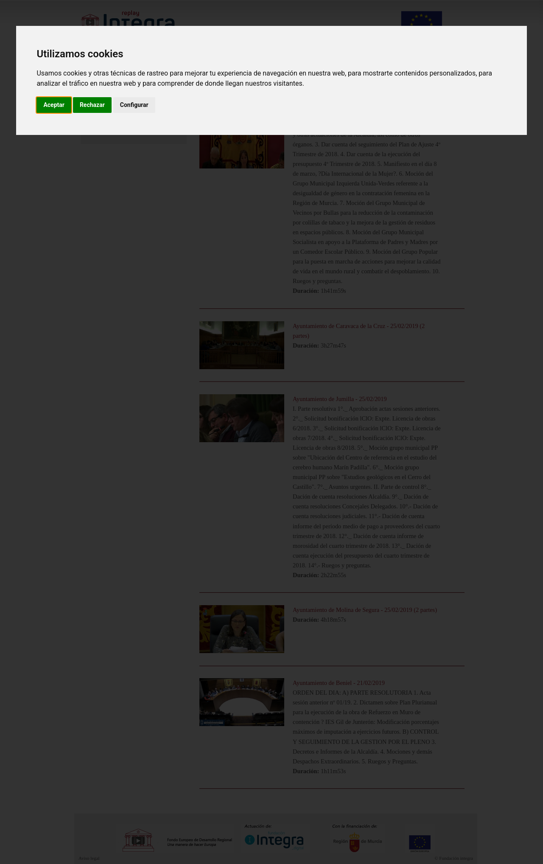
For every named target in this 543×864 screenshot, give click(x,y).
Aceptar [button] (53, 104)
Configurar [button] (134, 104)
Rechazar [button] (92, 104)
